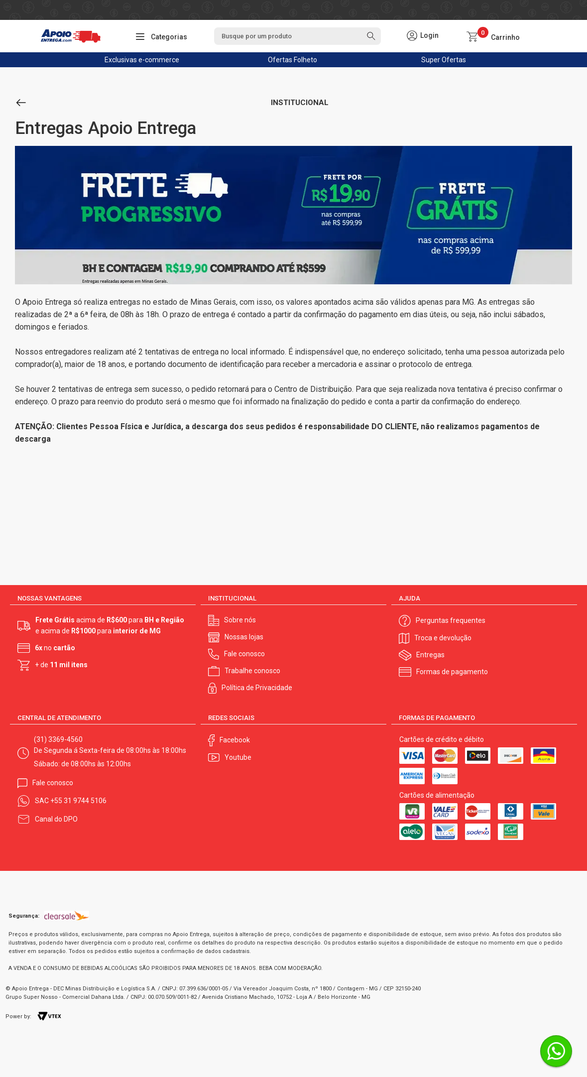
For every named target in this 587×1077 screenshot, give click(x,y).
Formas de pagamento (452, 672)
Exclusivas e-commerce (142, 60)
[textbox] (297, 36)
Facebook (235, 740)
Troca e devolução (442, 638)
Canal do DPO (56, 819)
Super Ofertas (443, 60)
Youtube (238, 757)
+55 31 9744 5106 (78, 801)
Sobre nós (240, 620)
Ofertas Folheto (292, 60)
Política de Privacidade (257, 688)
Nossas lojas (244, 637)
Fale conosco (244, 654)
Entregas (430, 655)
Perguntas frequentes (450, 620)
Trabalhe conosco (252, 671)
